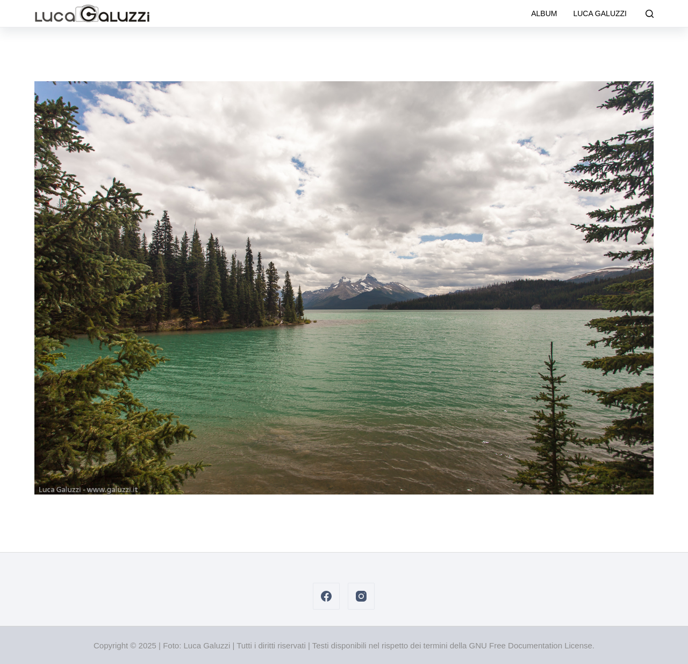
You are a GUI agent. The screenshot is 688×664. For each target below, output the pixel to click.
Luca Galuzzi (600, 13)
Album (544, 13)
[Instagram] (361, 596)
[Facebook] (326, 596)
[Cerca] (650, 14)
